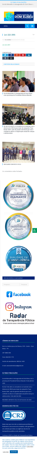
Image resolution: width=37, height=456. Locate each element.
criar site (13, 424)
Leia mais (30, 446)
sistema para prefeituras (25, 424)
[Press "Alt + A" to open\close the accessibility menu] (34, 230)
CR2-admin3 (8, 39)
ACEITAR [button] (14, 452)
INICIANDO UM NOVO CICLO (12, 164)
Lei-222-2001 (6, 45)
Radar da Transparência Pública (23, 435)
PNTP (10, 435)
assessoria (15, 426)
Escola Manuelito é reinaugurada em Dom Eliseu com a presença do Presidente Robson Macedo (19, 4)
